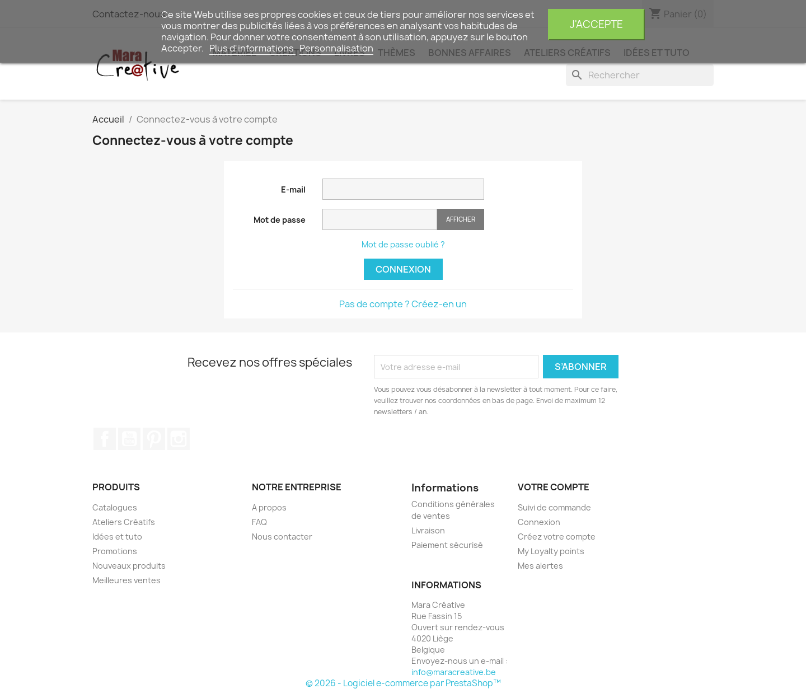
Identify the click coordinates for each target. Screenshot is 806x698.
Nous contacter (282, 536)
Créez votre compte (557, 536)
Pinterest (154, 439)
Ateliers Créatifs (123, 522)
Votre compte (553, 487)
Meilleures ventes (126, 580)
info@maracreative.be (453, 672)
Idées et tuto (117, 536)
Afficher (460, 219)
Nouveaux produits (129, 565)
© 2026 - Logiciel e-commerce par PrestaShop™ (403, 683)
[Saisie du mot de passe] (379, 220)
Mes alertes (540, 565)
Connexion (403, 269)
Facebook (104, 439)
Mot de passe (280, 219)
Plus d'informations (252, 48)
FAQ (259, 522)
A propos (269, 507)
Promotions (114, 551)
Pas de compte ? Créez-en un (403, 304)
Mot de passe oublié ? (403, 244)
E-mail (293, 189)
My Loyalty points (551, 551)
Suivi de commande (554, 507)
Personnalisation (336, 48)
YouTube (129, 439)
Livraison (428, 530)
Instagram (178, 439)
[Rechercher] (640, 75)
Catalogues (114, 507)
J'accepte (596, 24)
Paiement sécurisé (447, 545)
